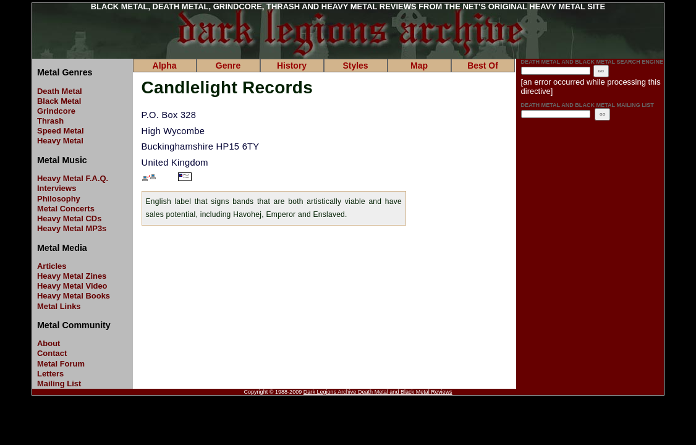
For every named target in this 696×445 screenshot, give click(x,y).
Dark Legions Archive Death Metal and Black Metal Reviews (377, 392)
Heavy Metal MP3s (71, 228)
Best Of (482, 65)
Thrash (50, 120)
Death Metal (59, 91)
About (48, 343)
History (292, 65)
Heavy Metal (60, 140)
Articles (52, 266)
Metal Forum (61, 363)
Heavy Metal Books (73, 295)
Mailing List (59, 383)
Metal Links (59, 306)
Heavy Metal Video (72, 285)
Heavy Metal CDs (69, 218)
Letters (50, 373)
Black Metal (59, 101)
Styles (355, 65)
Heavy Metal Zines (71, 276)
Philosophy (58, 198)
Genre (228, 65)
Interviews (56, 188)
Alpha (165, 65)
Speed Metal (60, 130)
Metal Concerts (66, 208)
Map (419, 65)
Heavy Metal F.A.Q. (72, 178)
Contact (52, 353)
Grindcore (56, 111)
